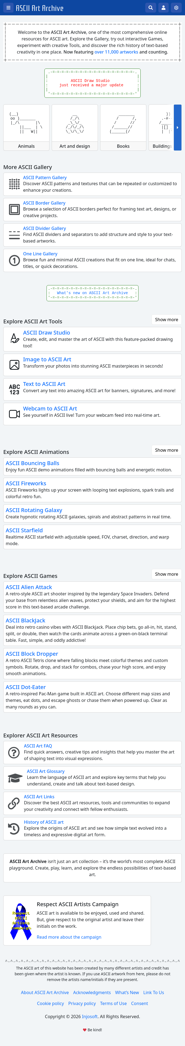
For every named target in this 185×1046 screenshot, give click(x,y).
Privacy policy (82, 1003)
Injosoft (90, 1017)
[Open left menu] (8, 8)
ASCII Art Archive (40, 8)
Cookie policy (50, 1003)
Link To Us (153, 992)
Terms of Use (113, 1003)
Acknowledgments (92, 992)
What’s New (127, 992)
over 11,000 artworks (116, 52)
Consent (139, 1003)
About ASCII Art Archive (45, 992)
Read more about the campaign (69, 937)
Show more (166, 320)
